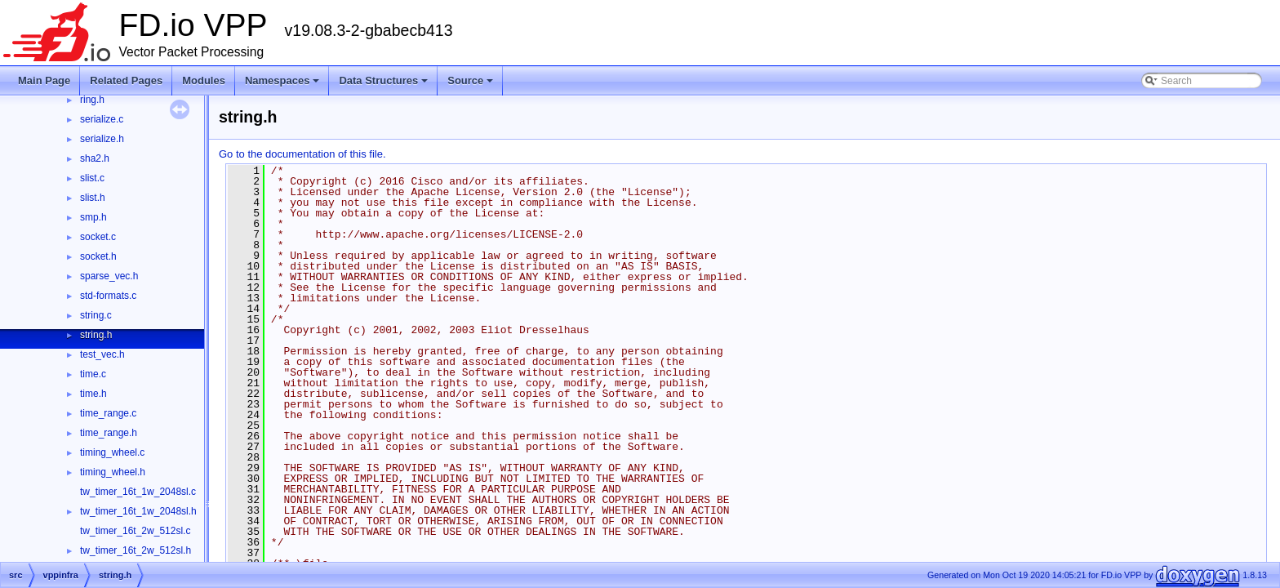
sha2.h (94, 158)
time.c (93, 374)
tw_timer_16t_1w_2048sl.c (138, 491)
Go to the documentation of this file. (302, 154)
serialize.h (102, 139)
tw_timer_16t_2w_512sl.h (135, 550)
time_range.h (108, 433)
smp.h (93, 217)
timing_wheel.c (112, 452)
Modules (203, 80)
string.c (96, 315)
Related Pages (126, 80)
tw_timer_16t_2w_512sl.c (135, 531)
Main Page (44, 80)
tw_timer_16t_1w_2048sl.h (138, 511)
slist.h (92, 197)
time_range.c (108, 413)
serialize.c (101, 119)
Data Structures (384, 85)
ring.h (92, 99)
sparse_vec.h (109, 276)
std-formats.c (108, 295)
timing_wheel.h (112, 472)
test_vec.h (102, 354)
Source (471, 85)
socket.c (98, 237)
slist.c (92, 178)
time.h (93, 393)
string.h (96, 335)
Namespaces (283, 85)
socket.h (98, 256)
